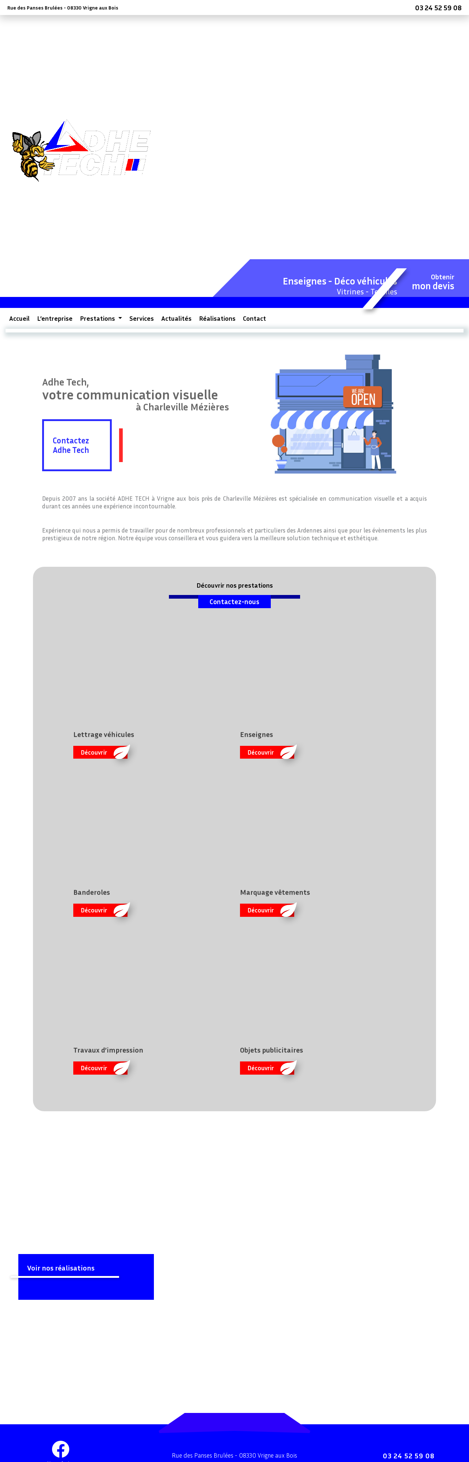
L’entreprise (55, 318)
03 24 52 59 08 (438, 7)
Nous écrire (60, 1434)
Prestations (98, 318)
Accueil (19, 318)
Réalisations (217, 318)
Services (141, 318)
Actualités (176, 318)
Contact (254, 318)
